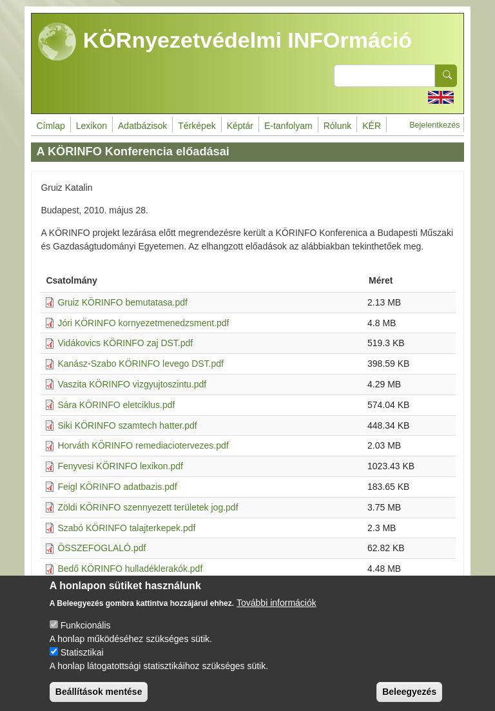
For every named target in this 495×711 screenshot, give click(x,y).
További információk (276, 613)
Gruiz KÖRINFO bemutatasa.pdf (122, 302)
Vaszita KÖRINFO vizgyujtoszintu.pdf (131, 384)
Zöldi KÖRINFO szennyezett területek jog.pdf (147, 507)
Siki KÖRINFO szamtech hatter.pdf (127, 425)
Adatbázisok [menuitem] (142, 126)
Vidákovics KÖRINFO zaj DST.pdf (125, 343)
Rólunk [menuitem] (338, 126)
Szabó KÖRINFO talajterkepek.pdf (126, 528)
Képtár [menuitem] (240, 126)
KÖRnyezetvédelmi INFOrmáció (225, 42)
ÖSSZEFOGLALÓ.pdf (101, 548)
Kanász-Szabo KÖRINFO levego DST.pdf (140, 363)
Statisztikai (82, 662)
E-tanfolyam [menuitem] (288, 126)
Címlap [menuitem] (50, 126)
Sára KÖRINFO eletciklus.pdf (116, 405)
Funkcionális (86, 635)
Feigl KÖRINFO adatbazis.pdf (117, 487)
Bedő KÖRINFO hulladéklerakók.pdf (129, 568)
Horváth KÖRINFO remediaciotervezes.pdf (142, 445)
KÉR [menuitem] (371, 126)
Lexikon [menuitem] (91, 126)
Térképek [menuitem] (196, 126)
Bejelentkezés (434, 125)
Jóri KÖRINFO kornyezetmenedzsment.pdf (143, 323)
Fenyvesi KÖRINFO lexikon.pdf (120, 466)
